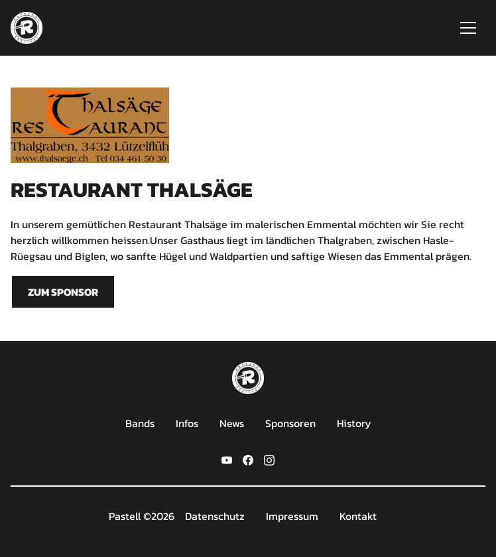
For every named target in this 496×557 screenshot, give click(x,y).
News (231, 423)
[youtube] (226, 459)
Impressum (292, 516)
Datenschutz (215, 516)
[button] (468, 28)
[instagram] (269, 459)
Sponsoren (290, 423)
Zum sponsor (63, 292)
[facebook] (248, 459)
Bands (140, 423)
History (354, 423)
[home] (26, 28)
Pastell (125, 516)
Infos (187, 423)
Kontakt (358, 516)
